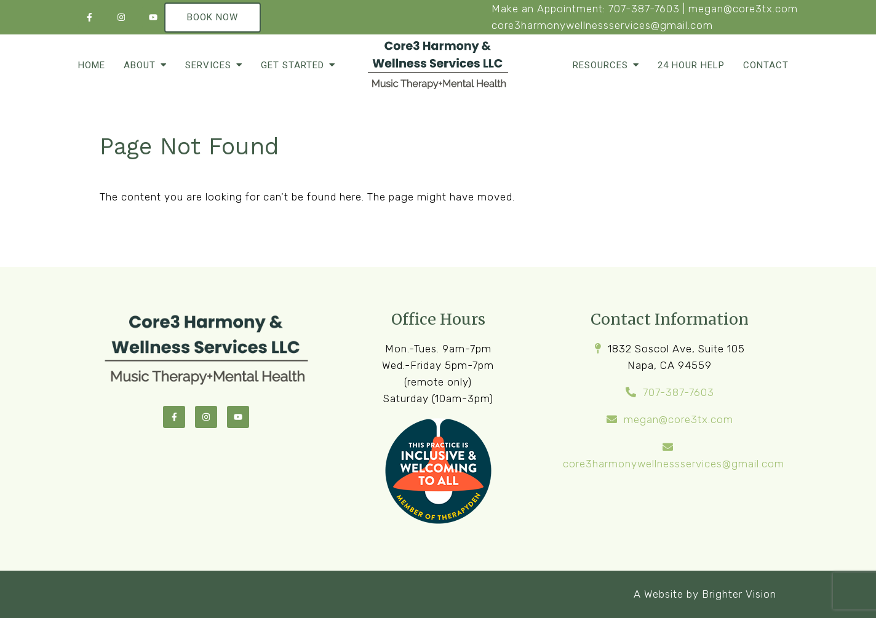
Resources (600, 65)
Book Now (212, 17)
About (140, 65)
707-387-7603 (644, 8)
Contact (766, 65)
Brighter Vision (739, 594)
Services (208, 65)
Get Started (292, 65)
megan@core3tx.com (743, 8)
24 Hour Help (691, 65)
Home (91, 65)
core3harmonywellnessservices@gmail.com (602, 25)
